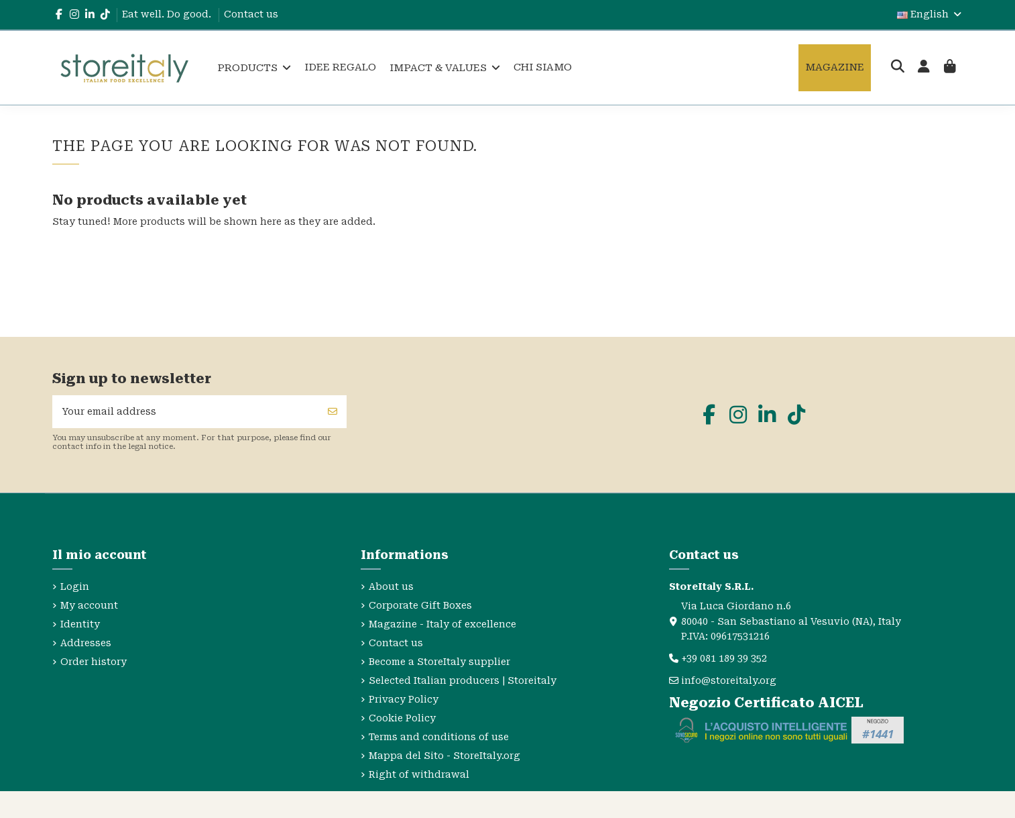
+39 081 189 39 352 (724, 658)
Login (74, 586)
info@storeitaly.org (728, 680)
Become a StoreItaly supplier (439, 661)
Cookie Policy (402, 718)
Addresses (85, 642)
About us (391, 586)
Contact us (251, 14)
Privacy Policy (403, 699)
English (930, 14)
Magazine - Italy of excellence (442, 624)
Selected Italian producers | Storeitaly (462, 680)
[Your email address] (185, 411)
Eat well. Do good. (168, 14)
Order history (93, 661)
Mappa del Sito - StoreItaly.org (444, 755)
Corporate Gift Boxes (420, 605)
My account (89, 605)
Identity (80, 624)
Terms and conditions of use (439, 736)
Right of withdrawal (419, 774)
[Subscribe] (332, 411)
